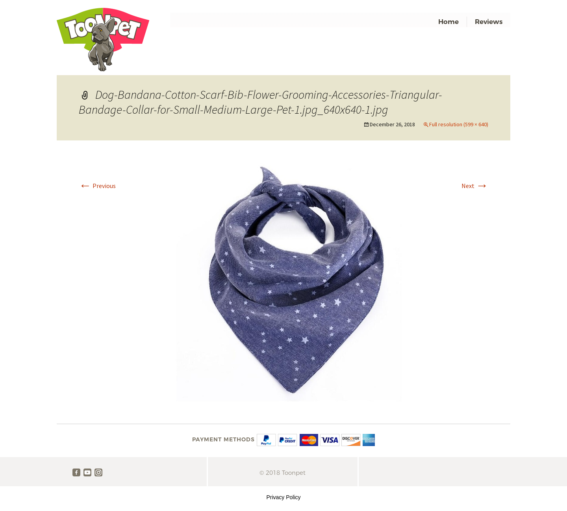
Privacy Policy (283, 497)
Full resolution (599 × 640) (458, 124)
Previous (97, 186)
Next (474, 186)
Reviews (488, 22)
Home (448, 22)
